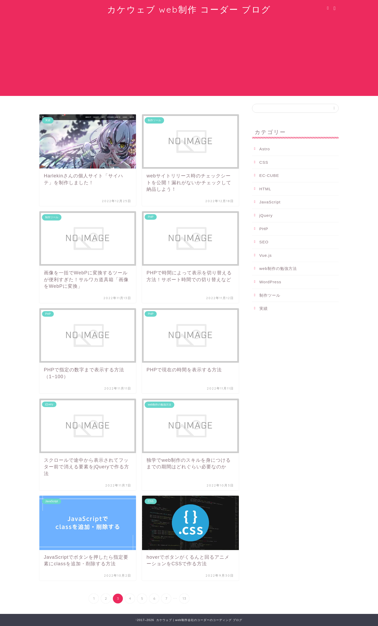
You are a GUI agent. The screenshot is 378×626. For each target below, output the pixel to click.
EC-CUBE (269, 175)
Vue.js (265, 255)
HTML (265, 189)
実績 (263, 308)
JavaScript (270, 202)
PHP (263, 229)
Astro (264, 149)
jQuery (266, 215)
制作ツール (269, 295)
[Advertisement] (189, 59)
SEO (264, 242)
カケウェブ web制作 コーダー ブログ (189, 9)
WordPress (270, 282)
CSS (263, 162)
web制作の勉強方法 (278, 268)
